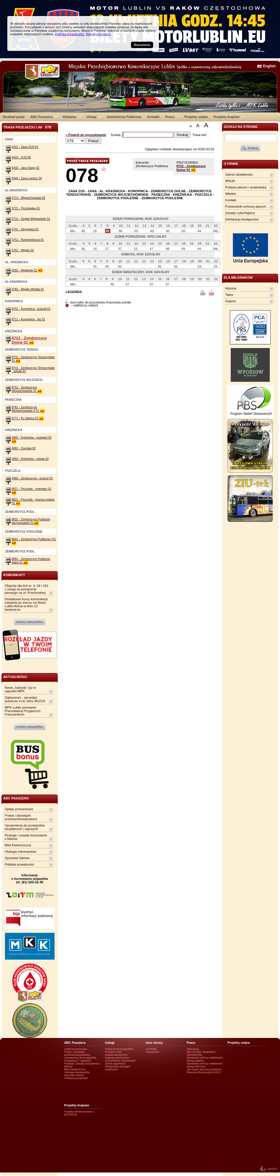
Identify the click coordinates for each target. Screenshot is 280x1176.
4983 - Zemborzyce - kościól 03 (32, 478)
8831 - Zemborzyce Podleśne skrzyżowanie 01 (31, 521)
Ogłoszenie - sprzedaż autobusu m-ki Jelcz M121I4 (25, 699)
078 (82, 175)
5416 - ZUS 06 (21, 157)
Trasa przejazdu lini (27, 127)
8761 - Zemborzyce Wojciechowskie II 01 (28, 409)
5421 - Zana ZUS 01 (25, 147)
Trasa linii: (199, 135)
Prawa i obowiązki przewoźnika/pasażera (21, 817)
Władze (230, 193)
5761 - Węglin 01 (23, 250)
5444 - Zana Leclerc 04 (27, 178)
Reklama (70, 117)
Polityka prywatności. (70, 34)
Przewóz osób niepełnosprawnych (116, 1053)
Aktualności (152, 1051)
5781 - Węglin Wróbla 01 (28, 289)
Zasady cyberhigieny (240, 213)
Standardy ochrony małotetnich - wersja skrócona (205, 1065)
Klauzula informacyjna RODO (204, 1072)
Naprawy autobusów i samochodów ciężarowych (120, 1059)
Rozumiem (142, 45)
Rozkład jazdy (13, 117)
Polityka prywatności (19, 864)
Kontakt (153, 117)
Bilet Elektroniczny (18, 845)
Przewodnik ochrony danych (245, 206)
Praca (170, 117)
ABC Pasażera (42, 117)
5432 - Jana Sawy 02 (25, 167)
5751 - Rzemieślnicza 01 (28, 239)
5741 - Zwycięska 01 (25, 229)
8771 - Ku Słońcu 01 (28, 418)
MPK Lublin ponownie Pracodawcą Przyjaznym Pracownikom (22, 711)
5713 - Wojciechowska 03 (28, 197)
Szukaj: (116, 135)
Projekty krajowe (228, 117)
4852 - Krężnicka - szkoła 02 (30, 458)
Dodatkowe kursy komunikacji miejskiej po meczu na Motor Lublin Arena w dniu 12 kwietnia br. (26, 604)
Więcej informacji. (98, 34)
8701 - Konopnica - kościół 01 (31, 308)
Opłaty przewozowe (19, 809)
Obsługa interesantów (20, 851)
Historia (230, 288)
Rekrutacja (193, 1049)
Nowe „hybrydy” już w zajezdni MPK (20, 689)
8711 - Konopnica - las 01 (28, 319)
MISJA (230, 181)
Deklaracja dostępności (242, 219)
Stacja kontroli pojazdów (119, 1049)
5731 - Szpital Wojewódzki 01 (31, 218)
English (269, 66)
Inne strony (154, 1042)
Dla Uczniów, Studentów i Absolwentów (201, 1053)
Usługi (92, 117)
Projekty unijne (196, 117)
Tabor (229, 294)
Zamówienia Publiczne (124, 117)
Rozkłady (151, 1049)
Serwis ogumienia (115, 1063)
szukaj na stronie (241, 126)
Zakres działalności (239, 174)
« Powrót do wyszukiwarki (86, 135)
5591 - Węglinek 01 (27, 270)
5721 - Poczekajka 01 (26, 208)
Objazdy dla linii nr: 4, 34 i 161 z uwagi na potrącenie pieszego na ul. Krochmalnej (26, 589)
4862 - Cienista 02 (24, 448)
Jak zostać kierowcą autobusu (204, 1069)
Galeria (230, 301)
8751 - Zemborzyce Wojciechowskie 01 (27, 389)
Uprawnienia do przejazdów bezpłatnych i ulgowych (25, 827)
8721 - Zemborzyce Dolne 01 (191, 168)
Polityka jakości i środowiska (245, 187)
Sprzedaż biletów (17, 858)
